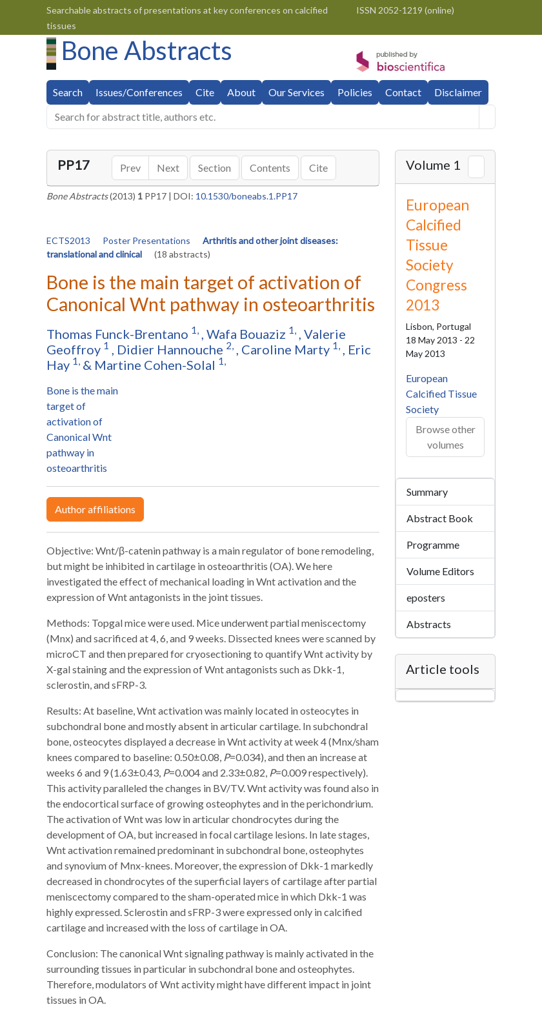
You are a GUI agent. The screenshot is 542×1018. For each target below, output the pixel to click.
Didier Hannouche (171, 349)
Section (214, 167)
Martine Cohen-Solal (156, 364)
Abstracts (428, 624)
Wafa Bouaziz (247, 333)
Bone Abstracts (146, 50)
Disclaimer (458, 92)
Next (168, 167)
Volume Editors (440, 571)
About (241, 92)
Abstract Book (439, 518)
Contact (403, 92)
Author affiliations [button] (95, 509)
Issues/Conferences (139, 92)
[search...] (262, 117)
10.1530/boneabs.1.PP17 (246, 195)
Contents (270, 167)
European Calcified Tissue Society (441, 393)
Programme (432, 544)
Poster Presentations (147, 240)
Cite (205, 92)
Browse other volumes (446, 437)
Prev (130, 167)
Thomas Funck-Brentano (118, 333)
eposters (425, 597)
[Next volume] (476, 167)
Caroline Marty (286, 349)
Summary (427, 491)
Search (68, 92)
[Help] (487, 117)
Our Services (296, 92)
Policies (354, 92)
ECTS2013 (69, 240)
